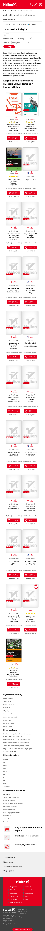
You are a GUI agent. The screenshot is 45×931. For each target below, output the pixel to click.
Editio (5, 783)
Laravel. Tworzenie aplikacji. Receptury (14, 181)
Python (5, 759)
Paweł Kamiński (13, 130)
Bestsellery (32, 15)
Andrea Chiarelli (30, 565)
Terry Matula (13, 184)
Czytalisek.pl (14, 899)
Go (4, 774)
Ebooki (19, 11)
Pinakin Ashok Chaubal (30, 346)
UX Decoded (13, 507)
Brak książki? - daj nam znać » (28, 836)
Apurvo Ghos (30, 294)
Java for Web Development (30, 508)
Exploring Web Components (30, 562)
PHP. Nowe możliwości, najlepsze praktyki (30, 126)
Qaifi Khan (30, 401)
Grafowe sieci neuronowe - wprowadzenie (16, 742)
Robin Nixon (30, 456)
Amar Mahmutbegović (10, 717)
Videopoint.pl (14, 896)
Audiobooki (7, 15)
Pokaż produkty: (9, 38)
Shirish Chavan (13, 456)
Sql (4, 762)
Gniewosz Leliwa (8, 714)
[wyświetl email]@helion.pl (15, 917)
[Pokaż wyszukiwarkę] (31, 4)
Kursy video (28, 11)
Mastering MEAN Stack (30, 344)
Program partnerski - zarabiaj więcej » (28, 829)
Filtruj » (9, 47)
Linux (5, 771)
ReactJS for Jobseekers (30, 398)
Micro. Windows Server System (13, 803)
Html (4, 780)
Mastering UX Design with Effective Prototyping (30, 291)
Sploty (27, 899)
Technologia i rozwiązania (11, 797)
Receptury (6, 794)
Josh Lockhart (30, 130)
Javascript (6, 786)
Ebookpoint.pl (29, 893)
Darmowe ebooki (9, 19)
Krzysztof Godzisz (8, 723)
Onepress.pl (13, 887)
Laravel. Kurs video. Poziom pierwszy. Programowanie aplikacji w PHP (30, 619)
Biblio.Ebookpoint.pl (16, 902)
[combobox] (24, 38)
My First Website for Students (14, 453)
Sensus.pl (28, 887)
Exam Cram (7, 816)
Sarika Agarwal (28, 510)
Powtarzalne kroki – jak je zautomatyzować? (17, 739)
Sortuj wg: (7, 42)
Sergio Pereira (7, 726)
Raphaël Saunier (14, 676)
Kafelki (7, 35)
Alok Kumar (30, 237)
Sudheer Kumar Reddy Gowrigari (16, 292)
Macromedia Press (9, 800)
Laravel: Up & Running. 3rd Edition (14, 345)
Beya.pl (27, 896)
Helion (5, 765)
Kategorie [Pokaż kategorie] (6, 11)
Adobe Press (7, 819)
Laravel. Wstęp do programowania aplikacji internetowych (13, 127)
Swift (4, 768)
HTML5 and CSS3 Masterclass (30, 453)
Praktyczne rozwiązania (10, 806)
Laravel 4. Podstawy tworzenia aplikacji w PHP (13, 673)
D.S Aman (14, 565)
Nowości (23, 15)
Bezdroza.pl (13, 893)
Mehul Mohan (14, 621)
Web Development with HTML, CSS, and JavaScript (13, 235)
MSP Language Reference (11, 812)
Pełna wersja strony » (22, 929)
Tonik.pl (16, 924)
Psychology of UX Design (30, 235)
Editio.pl (12, 890)
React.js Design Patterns (13, 398)
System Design (30, 179)
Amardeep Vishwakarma (31, 181)
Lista (4, 35)
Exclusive (6, 822)
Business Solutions (9, 809)
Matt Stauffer (13, 348)
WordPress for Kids (14, 562)
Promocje (16, 15)
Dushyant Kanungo (13, 508)
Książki (13, 11)
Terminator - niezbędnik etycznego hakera (16, 745)
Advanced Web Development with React (13, 618)
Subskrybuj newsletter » (26, 844)
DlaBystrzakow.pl (30, 890)
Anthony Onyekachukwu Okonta (16, 401)
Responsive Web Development (14, 289)
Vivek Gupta (36, 510)
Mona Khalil (7, 720)
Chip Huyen (7, 711)
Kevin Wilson (13, 239)
